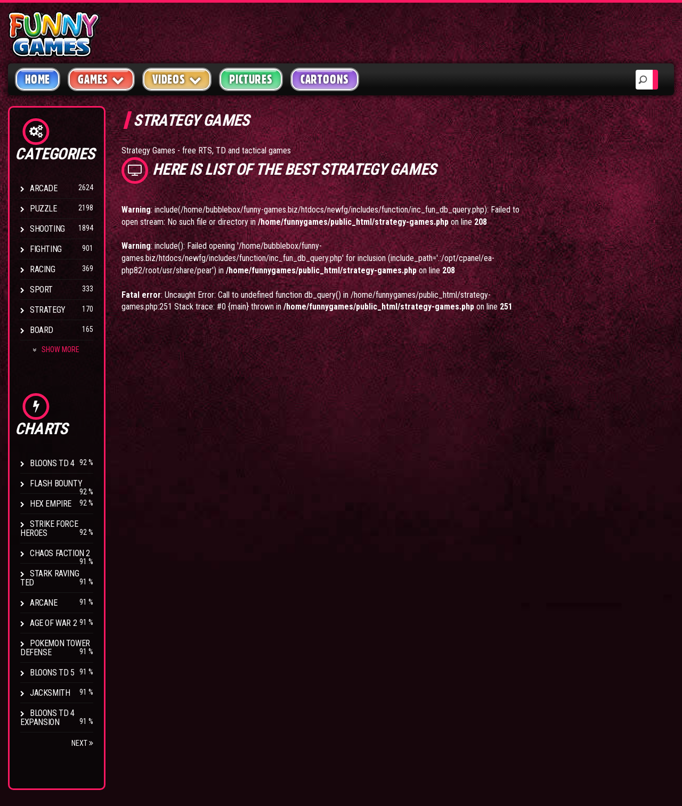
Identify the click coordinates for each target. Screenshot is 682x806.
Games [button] (101, 79)
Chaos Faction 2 (60, 553)
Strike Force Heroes (49, 528)
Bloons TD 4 (52, 463)
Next (82, 743)
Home (37, 79)
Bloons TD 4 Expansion (47, 717)
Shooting (47, 229)
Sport (41, 289)
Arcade (44, 188)
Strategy (48, 310)
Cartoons (325, 79)
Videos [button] (177, 79)
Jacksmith (50, 693)
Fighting (46, 249)
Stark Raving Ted (49, 578)
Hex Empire (50, 504)
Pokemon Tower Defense (55, 647)
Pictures (250, 79)
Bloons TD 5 (52, 672)
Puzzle (43, 208)
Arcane (44, 603)
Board (41, 330)
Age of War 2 (53, 623)
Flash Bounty (56, 483)
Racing (42, 269)
